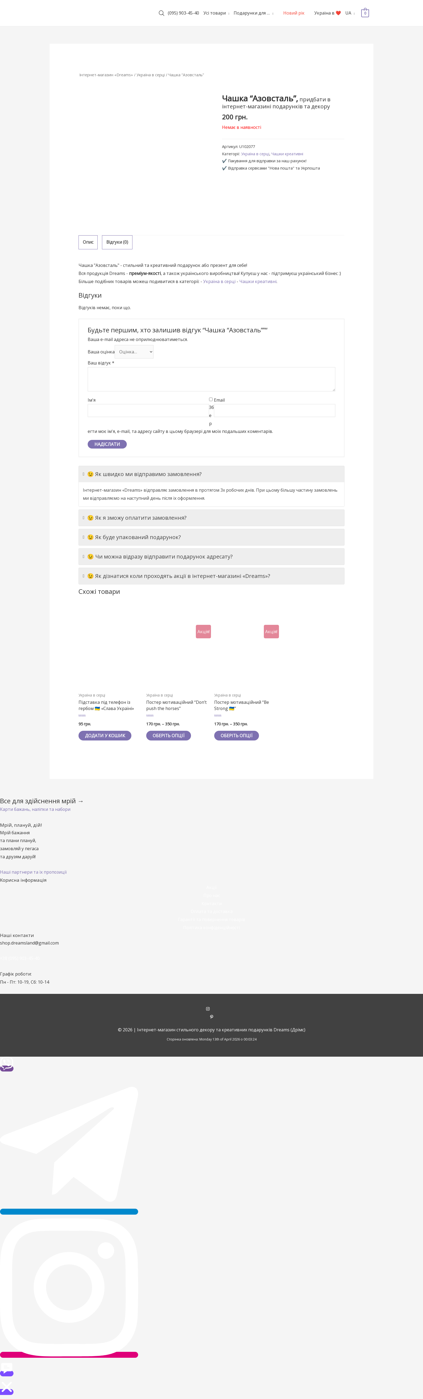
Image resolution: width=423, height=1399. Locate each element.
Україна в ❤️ (327, 13)
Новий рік (294, 13)
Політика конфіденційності (211, 928)
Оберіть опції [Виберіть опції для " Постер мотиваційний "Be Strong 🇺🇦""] (237, 736)
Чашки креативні (287, 153)
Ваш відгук (101, 363)
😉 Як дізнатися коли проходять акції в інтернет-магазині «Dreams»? (176, 576)
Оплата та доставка (211, 912)
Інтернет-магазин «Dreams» (106, 74)
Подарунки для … (252, 13)
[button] (35, 809)
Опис (88, 242)
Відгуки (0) (117, 242)
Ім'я (91, 400)
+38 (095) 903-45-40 (20, 959)
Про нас (211, 896)
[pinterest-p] (212, 1018)
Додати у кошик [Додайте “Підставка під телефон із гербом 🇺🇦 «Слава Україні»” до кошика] (105, 736)
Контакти (211, 904)
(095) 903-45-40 (183, 13)
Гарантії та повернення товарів (211, 920)
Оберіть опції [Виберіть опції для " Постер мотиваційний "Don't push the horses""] (169, 736)
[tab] (88, 242)
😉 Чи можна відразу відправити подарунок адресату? (158, 556)
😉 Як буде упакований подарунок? (132, 537)
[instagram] (211, 1009)
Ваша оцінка (101, 352)
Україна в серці (151, 74)
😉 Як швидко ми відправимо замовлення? (142, 474)
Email (219, 400)
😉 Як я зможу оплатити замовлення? (134, 518)
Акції (211, 888)
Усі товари (214, 13)
